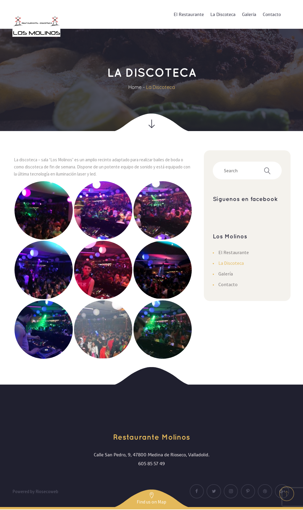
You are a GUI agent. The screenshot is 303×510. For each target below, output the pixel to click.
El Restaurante (233, 252)
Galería (225, 274)
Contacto (228, 284)
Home (134, 87)
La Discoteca (231, 263)
